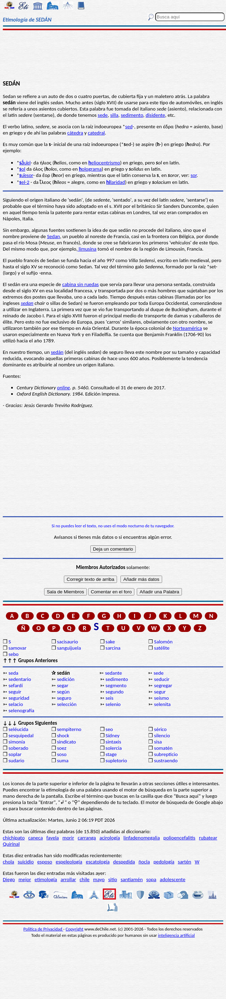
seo (109, 729)
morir (68, 838)
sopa (151, 879)
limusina (87, 249)
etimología (46, 879)
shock (63, 735)
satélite (161, 648)
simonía (16, 742)
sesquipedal (20, 735)
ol (22, 169)
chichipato (14, 838)
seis (110, 698)
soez (61, 748)
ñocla (144, 862)
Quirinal (11, 844)
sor (194, 175)
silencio (162, 735)
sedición (65, 679)
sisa (158, 742)
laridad (115, 182)
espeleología (69, 862)
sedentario (19, 679)
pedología (163, 862)
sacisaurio (67, 642)
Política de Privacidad (43, 929)
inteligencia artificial (176, 935)
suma (62, 760)
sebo (13, 654)
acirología (109, 838)
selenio (113, 704)
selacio (15, 704)
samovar (17, 648)
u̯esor (26, 175)
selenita (162, 704)
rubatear (208, 838)
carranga (87, 838)
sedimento (132, 115)
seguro (64, 698)
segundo (115, 692)
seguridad (18, 698)
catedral (96, 133)
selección (66, 704)
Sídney (112, 735)
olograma (90, 169)
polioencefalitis (179, 838)
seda (13, 673)
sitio (112, 879)
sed (129, 126)
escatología (97, 862)
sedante (113, 673)
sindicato (66, 742)
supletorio (116, 760)
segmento (116, 685)
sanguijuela (69, 648)
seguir (14, 692)
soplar (15, 754)
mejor (24, 879)
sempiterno (69, 729)
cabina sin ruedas (80, 284)
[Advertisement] (113, 54)
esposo (44, 862)
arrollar (68, 879)
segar (62, 685)
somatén (163, 748)
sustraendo (166, 760)
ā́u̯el (25, 163)
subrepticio (166, 754)
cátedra (75, 133)
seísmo (161, 698)
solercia (114, 748)
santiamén (131, 879)
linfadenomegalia (142, 838)
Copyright (74, 929)
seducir (161, 679)
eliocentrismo (104, 163)
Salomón (163, 642)
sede (103, 115)
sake (110, 642)
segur (160, 692)
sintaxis (113, 742)
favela (53, 838)
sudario (16, 760)
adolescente (172, 879)
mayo (98, 879)
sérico (160, 729)
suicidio (26, 862)
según (63, 692)
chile (84, 879)
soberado (18, 748)
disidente (155, 115)
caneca (35, 838)
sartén (184, 862)
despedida (124, 862)
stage (111, 754)
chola (8, 862)
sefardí (15, 685)
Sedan (53, 236)
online (63, 387)
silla (114, 115)
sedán (57, 352)
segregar (163, 685)
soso (62, 754)
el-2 (24, 182)
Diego (9, 879)
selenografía (21, 710)
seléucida (18, 729)
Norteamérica (187, 328)
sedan (27, 303)
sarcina (113, 648)
